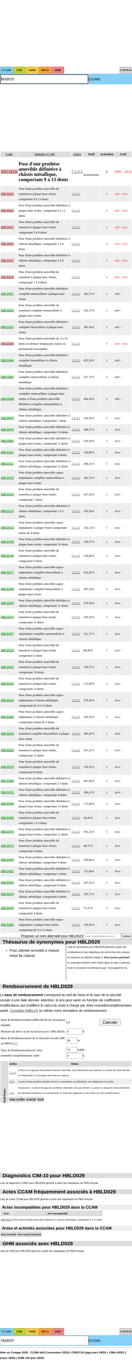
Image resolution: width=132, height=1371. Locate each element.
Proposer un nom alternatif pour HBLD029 (52, 936)
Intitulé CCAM (44, 154)
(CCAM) (94, 79)
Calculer (110, 1022)
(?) (15, 1043)
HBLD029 (6, 1219)
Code (9, 154)
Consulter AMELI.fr (24, 1011)
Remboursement (91, 174)
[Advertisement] (66, 33)
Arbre (77, 154)
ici (104, 968)
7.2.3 (11, 1081)
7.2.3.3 (77, 171)
